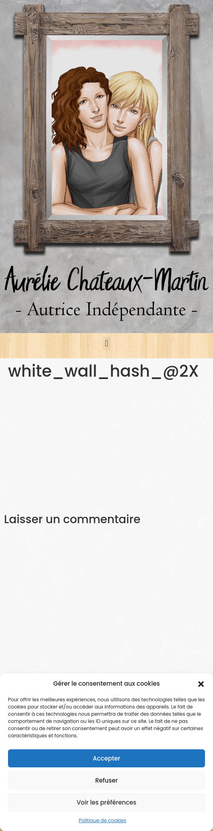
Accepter (106, 758)
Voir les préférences (106, 802)
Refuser (106, 780)
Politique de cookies (103, 820)
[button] (201, 684)
